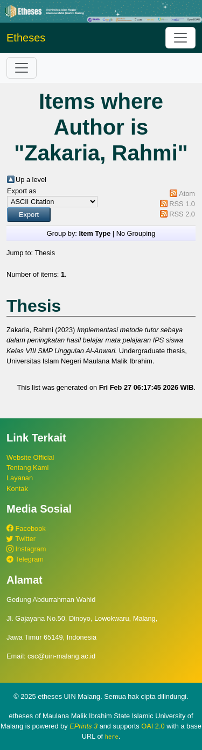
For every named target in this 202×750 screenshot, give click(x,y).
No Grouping (136, 233)
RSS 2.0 (182, 214)
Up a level (31, 180)
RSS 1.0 (182, 204)
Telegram (25, 559)
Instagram (26, 549)
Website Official (30, 457)
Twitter (21, 539)
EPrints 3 (83, 726)
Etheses (25, 38)
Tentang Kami (27, 468)
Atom (187, 194)
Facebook (26, 528)
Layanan (19, 478)
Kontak (17, 489)
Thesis (44, 253)
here (112, 736)
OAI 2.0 (152, 726)
